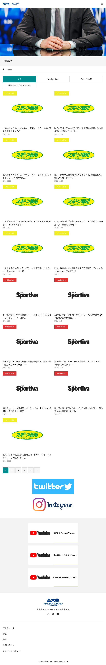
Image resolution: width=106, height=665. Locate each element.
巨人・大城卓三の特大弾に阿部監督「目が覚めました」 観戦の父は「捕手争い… (78, 176)
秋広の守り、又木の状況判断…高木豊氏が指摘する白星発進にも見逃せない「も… (78, 129)
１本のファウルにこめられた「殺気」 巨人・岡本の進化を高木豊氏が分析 (27, 129)
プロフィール (8, 628)
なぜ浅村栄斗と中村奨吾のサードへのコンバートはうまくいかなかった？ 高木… (27, 316)
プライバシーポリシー (12, 651)
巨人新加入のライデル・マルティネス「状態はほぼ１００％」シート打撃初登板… (27, 176)
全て (19, 79)
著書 (5, 639)
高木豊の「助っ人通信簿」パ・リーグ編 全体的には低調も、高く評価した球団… (27, 409)
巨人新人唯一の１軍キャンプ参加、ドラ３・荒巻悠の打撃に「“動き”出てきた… (27, 223)
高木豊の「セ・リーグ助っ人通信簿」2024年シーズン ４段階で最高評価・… (78, 363)
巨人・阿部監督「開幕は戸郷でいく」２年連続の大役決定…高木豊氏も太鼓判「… (78, 223)
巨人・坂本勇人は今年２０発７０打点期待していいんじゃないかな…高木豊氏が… (78, 269)
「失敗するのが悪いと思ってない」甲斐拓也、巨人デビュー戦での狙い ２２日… (27, 269)
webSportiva (52, 79)
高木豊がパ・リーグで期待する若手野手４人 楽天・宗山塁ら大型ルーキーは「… (27, 363)
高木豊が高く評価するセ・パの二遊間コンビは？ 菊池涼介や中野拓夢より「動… (78, 409)
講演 (5, 634)
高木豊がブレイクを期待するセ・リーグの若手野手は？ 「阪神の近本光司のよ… (78, 316)
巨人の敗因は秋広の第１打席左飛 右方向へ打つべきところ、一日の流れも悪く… (27, 456)
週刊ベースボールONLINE (19, 85)
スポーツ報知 (86, 79)
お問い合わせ (8, 645)
